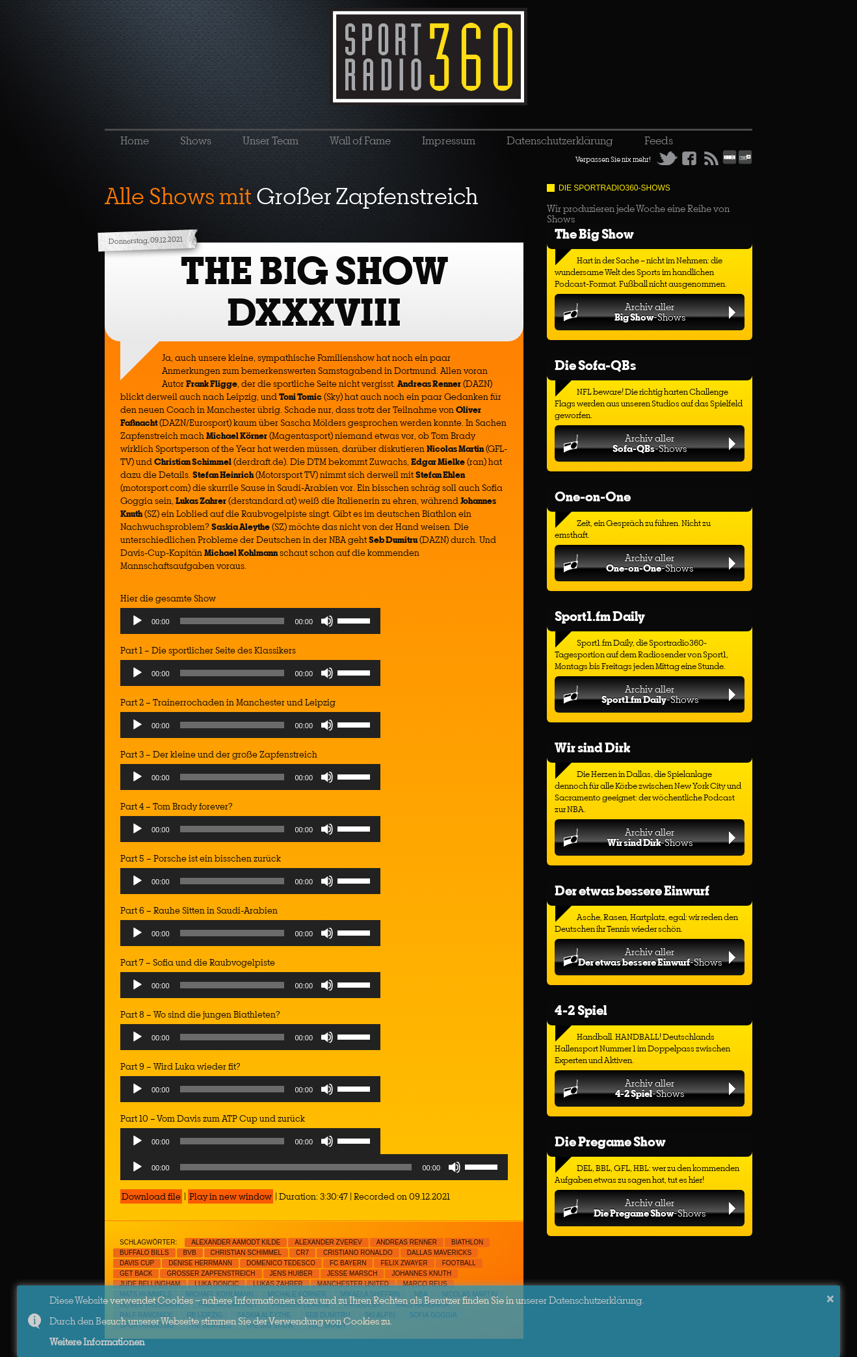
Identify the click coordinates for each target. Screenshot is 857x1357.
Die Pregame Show (610, 1141)
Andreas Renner (406, 1242)
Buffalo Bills (144, 1252)
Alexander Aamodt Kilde (235, 1242)
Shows (195, 140)
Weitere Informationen (96, 1342)
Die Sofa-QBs (595, 365)
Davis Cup (137, 1263)
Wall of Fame (360, 140)
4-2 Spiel (581, 1010)
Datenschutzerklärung (560, 140)
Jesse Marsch (352, 1273)
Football (459, 1263)
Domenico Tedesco (280, 1263)
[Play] (137, 620)
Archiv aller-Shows (649, 312)
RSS (711, 158)
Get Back (136, 1273)
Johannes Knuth (421, 1273)
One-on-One (593, 496)
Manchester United (353, 1283)
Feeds (658, 140)
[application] (250, 624)
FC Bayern (348, 1263)
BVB (189, 1252)
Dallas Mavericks (439, 1252)
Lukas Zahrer (278, 1283)
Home (134, 140)
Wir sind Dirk (592, 747)
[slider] (232, 621)
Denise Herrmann (200, 1263)
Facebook (689, 158)
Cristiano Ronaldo (358, 1252)
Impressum (448, 140)
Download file (151, 1196)
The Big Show (594, 233)
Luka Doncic (216, 1283)
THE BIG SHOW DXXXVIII (314, 291)
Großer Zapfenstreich (210, 1273)
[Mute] (327, 620)
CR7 (302, 1252)
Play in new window (230, 1196)
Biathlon (467, 1242)
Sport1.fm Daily (600, 616)
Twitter (667, 158)
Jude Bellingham (150, 1283)
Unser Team (270, 140)
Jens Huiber (291, 1273)
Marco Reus (425, 1283)
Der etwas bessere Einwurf (632, 890)
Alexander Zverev (328, 1242)
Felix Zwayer (403, 1263)
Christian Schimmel (246, 1252)
